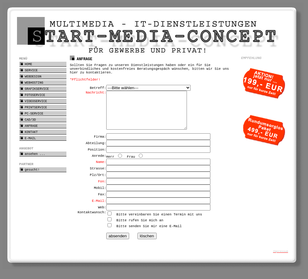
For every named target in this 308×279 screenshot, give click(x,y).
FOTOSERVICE (32, 95)
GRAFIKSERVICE (34, 89)
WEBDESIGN (30, 76)
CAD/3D (28, 120)
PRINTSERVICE (33, 107)
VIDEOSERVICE (33, 101)
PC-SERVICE (31, 113)
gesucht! (30, 170)
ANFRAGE (29, 126)
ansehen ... (32, 154)
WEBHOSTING (31, 83)
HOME (26, 64)
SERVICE (29, 70)
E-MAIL (28, 138)
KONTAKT (29, 132)
